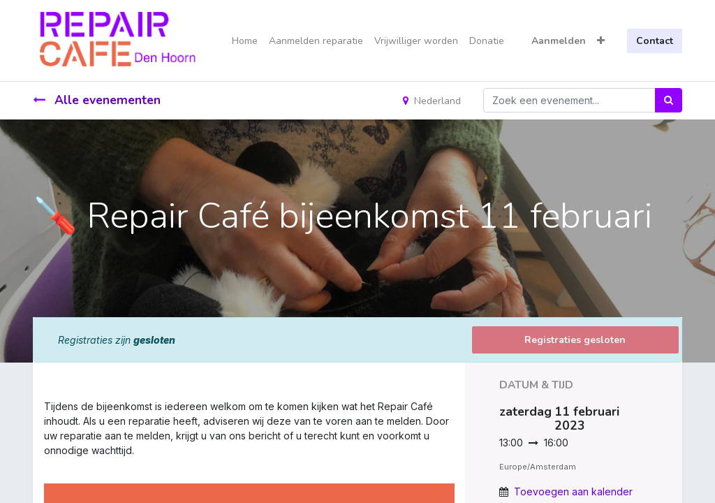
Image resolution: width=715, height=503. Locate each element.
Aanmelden (558, 41)
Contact (654, 41)
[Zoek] (668, 100)
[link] (45, 465)
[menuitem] (244, 41)
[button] (600, 41)
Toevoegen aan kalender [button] (573, 491)
